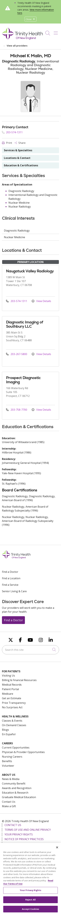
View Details (41, 301)
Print (7, 143)
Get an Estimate (11, 698)
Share (20, 143)
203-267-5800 (17, 354)
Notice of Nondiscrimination (26, 844)
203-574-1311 (12, 132)
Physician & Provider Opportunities (23, 752)
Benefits (7, 761)
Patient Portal (10, 689)
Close (30, 19)
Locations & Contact (17, 158)
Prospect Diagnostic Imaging (23, 379)
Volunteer (8, 765)
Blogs (5, 729)
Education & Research (15, 792)
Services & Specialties (18, 150)
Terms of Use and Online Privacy (28, 830)
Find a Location (11, 578)
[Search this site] (30, 649)
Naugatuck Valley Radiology (30, 271)
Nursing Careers (12, 756)
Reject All (30, 901)
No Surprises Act (12, 707)
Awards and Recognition (16, 788)
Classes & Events (12, 720)
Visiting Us (8, 675)
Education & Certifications (21, 165)
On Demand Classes (14, 725)
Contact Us (8, 801)
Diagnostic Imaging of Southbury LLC (24, 324)
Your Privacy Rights (19, 834)
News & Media (10, 779)
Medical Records (12, 684)
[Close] (57, 849)
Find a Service (10, 585)
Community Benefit (13, 783)
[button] (56, 32)
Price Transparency (14, 703)
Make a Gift (9, 806)
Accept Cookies (30, 911)
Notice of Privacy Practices (24, 839)
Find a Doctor (10, 572)
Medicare (7, 693)
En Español (8, 734)
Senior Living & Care (14, 591)
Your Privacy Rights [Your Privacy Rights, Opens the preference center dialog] (30, 892)
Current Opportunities (15, 747)
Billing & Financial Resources (19, 680)
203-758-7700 (17, 409)
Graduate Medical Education (19, 797)
